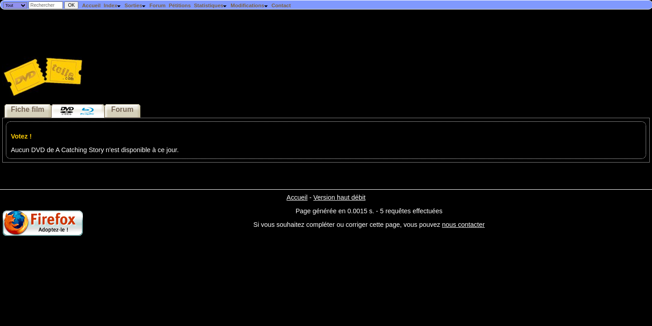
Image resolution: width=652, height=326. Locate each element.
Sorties (135, 5)
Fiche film (27, 109)
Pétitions (180, 5)
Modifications (249, 5)
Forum (157, 5)
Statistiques (210, 5)
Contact (281, 5)
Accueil (91, 5)
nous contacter (463, 224)
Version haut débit (339, 197)
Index (112, 5)
